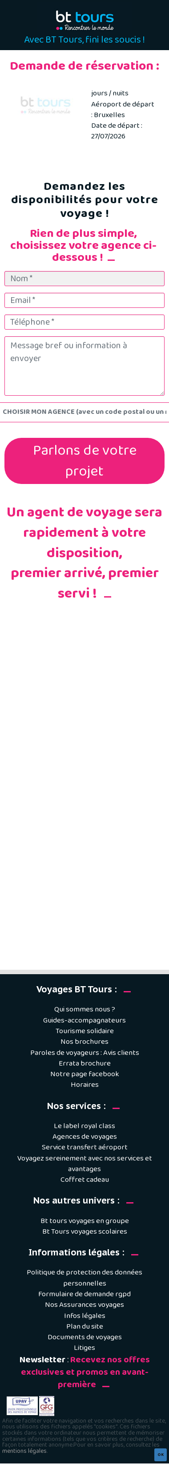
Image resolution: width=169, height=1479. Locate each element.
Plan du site (84, 1327)
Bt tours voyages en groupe (84, 1221)
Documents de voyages (85, 1337)
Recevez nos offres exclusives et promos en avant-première (85, 1372)
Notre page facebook (84, 1074)
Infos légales (84, 1316)
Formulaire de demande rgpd (84, 1294)
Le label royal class (84, 1126)
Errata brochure (85, 1064)
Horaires (85, 1085)
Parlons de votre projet (85, 461)
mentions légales (24, 1451)
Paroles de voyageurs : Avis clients (84, 1053)
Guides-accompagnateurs (84, 1021)
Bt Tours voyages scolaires (84, 1232)
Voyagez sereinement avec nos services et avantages (84, 1164)
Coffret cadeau (84, 1180)
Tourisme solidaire (85, 1031)
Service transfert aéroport (85, 1147)
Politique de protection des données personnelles (84, 1278)
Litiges (84, 1348)
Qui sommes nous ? (84, 1009)
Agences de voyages (84, 1137)
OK (160, 1454)
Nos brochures (84, 1042)
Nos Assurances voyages (84, 1305)
